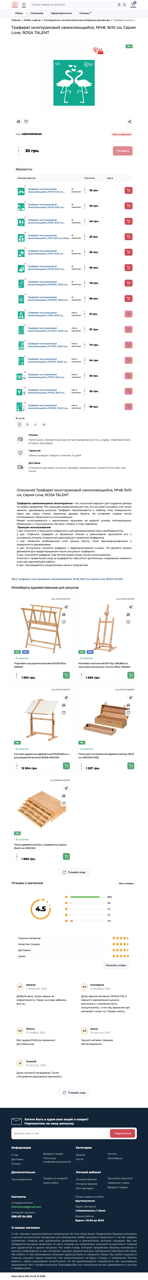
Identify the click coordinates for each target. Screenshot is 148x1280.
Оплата (15, 1163)
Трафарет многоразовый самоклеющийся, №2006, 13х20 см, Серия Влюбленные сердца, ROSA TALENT (48, 283)
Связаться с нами (118, 1182)
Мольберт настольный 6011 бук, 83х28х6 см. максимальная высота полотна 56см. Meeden (104, 665)
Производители (21, 1179)
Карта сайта (50, 1182)
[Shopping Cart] (133, 4)
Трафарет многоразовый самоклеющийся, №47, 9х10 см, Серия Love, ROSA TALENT (45, 190)
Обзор (19, 13)
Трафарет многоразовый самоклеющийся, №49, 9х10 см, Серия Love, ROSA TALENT (46, 205)
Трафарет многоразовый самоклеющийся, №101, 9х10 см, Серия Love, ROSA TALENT (46, 375)
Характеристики (61, 13)
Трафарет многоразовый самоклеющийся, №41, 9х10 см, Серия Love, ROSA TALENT (45, 252)
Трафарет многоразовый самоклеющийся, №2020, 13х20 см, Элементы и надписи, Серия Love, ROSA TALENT (47, 406)
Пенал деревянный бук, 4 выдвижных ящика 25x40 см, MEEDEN (40, 846)
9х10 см (84, 579)
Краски (80, 1154)
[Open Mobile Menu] (24, 4)
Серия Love (97, 579)
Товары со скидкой (55, 1178)
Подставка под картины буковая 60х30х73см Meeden (40, 665)
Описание (36, 13)
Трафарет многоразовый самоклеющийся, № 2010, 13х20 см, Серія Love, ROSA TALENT (48, 329)
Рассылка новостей (120, 1178)
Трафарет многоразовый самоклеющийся (45, 579)
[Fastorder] (66, 607)
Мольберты (115, 1158)
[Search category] (119, 4)
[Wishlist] (64, 622)
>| (44, 424)
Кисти (80, 1159)
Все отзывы (126, 883)
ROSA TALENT (114, 579)
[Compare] (64, 615)
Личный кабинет (86, 1179)
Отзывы (85, 13)
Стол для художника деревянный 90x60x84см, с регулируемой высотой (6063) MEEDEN (41, 756)
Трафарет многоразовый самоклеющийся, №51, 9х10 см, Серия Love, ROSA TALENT (45, 314)
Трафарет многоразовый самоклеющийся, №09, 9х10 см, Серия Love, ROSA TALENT (46, 267)
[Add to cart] (129, 190)
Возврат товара (53, 1153)
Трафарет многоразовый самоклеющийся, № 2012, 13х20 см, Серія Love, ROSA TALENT (47, 344)
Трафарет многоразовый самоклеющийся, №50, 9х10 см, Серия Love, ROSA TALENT (46, 221)
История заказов (86, 1183)
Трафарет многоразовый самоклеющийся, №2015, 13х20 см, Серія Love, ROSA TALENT (47, 360)
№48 (76, 579)
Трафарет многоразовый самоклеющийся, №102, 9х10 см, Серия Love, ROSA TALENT (46, 391)
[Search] (124, 4)
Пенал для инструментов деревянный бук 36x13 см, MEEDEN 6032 (106, 756)
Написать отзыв (116, 965)
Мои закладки (85, 1188)
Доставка (17, 1159)
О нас (14, 1154)
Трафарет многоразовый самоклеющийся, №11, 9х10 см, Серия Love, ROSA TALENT (49, 236)
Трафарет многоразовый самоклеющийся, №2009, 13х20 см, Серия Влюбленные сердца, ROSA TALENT (48, 298)
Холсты (112, 1153)
